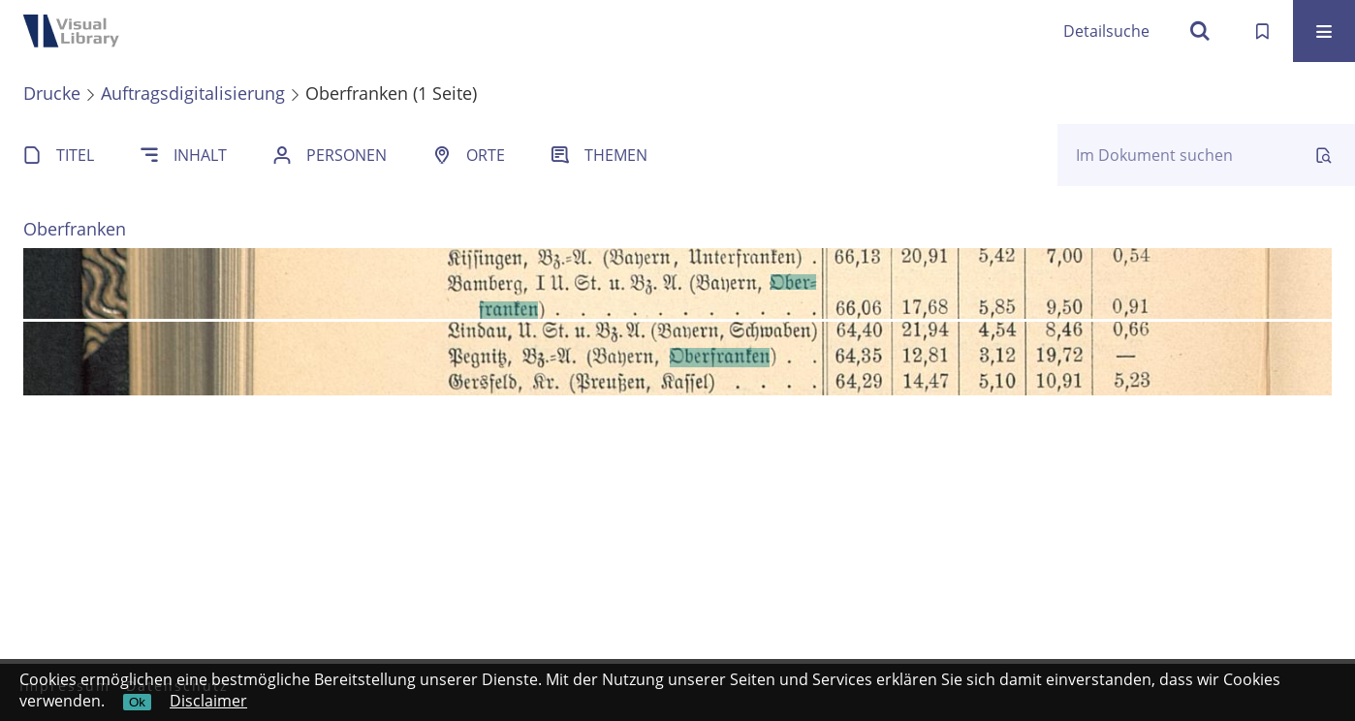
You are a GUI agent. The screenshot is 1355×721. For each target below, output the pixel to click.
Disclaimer (208, 700)
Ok (137, 702)
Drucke (51, 93)
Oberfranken (74, 228)
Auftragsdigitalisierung (193, 93)
